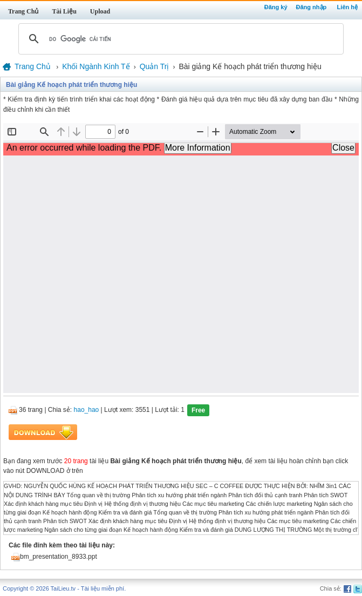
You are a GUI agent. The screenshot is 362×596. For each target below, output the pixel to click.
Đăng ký (276, 7)
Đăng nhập (311, 7)
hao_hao (86, 410)
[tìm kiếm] (179, 38)
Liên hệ (347, 7)
